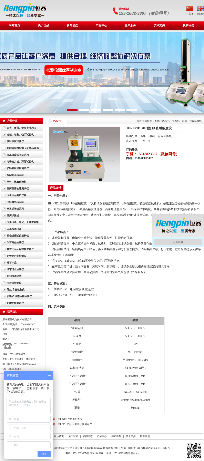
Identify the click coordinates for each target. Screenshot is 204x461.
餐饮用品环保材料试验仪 (20, 249)
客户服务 (130, 25)
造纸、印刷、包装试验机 (20, 134)
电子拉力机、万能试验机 (20, 161)
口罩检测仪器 (14, 229)
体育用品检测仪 (15, 242)
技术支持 (159, 25)
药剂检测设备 (14, 276)
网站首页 (14, 25)
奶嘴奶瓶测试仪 (15, 303)
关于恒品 (47, 24)
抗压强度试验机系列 (18, 154)
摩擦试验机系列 (15, 208)
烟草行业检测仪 (15, 269)
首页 (156, 120)
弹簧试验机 (13, 215)
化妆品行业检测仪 (16, 255)
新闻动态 (72, 25)
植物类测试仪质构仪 (18, 235)
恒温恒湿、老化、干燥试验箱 (23, 222)
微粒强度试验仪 (15, 141)
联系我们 (188, 25)
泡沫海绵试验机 (15, 202)
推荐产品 (12, 262)
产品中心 (105, 24)
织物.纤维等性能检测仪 (19, 296)
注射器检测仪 (14, 282)
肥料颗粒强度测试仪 (18, 168)
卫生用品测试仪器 (16, 195)
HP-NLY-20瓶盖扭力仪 (70, 419)
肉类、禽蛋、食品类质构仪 (21, 127)
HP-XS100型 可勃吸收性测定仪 (75, 424)
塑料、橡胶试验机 (16, 181)
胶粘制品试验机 (15, 175)
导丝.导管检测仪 (15, 289)
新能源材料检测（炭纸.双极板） (24, 148)
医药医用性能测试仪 (18, 188)
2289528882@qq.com (26, 364)
